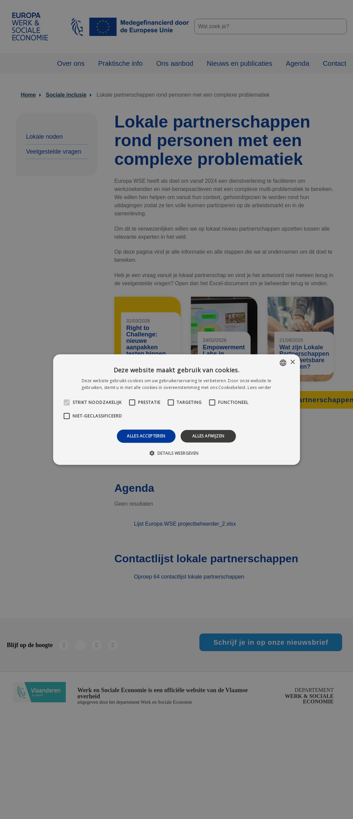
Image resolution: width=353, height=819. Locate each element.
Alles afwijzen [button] (208, 436)
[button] (176, 453)
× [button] (292, 362)
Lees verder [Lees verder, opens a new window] (259, 387)
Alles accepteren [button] (146, 436)
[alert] (176, 409)
